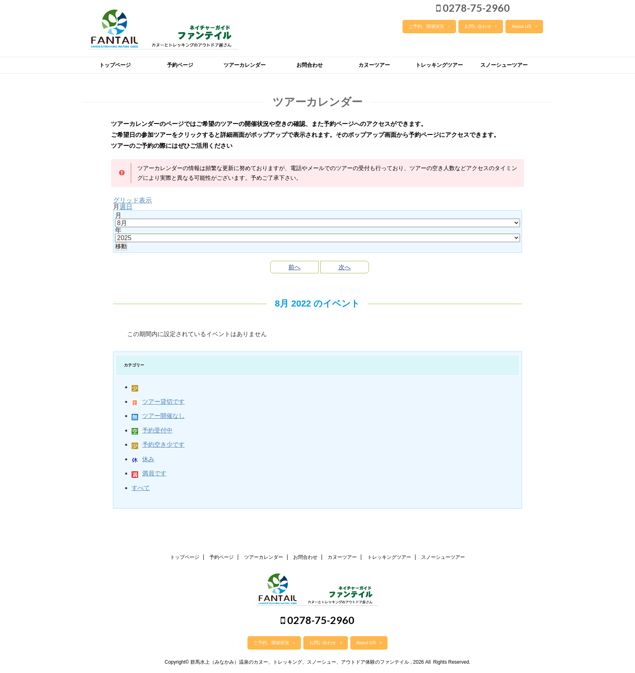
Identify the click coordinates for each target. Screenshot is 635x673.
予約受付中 (152, 430)
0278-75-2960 (473, 8)
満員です (149, 473)
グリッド (132, 200)
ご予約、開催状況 (429, 26)
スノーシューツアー (504, 65)
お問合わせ (309, 65)
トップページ (115, 65)
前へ (294, 267)
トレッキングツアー (439, 65)
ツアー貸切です (158, 401)
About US (524, 26)
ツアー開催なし (158, 415)
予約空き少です (158, 444)
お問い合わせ (481, 26)
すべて (141, 487)
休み (143, 459)
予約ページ (180, 65)
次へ (345, 267)
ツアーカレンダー (245, 65)
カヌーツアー (374, 65)
